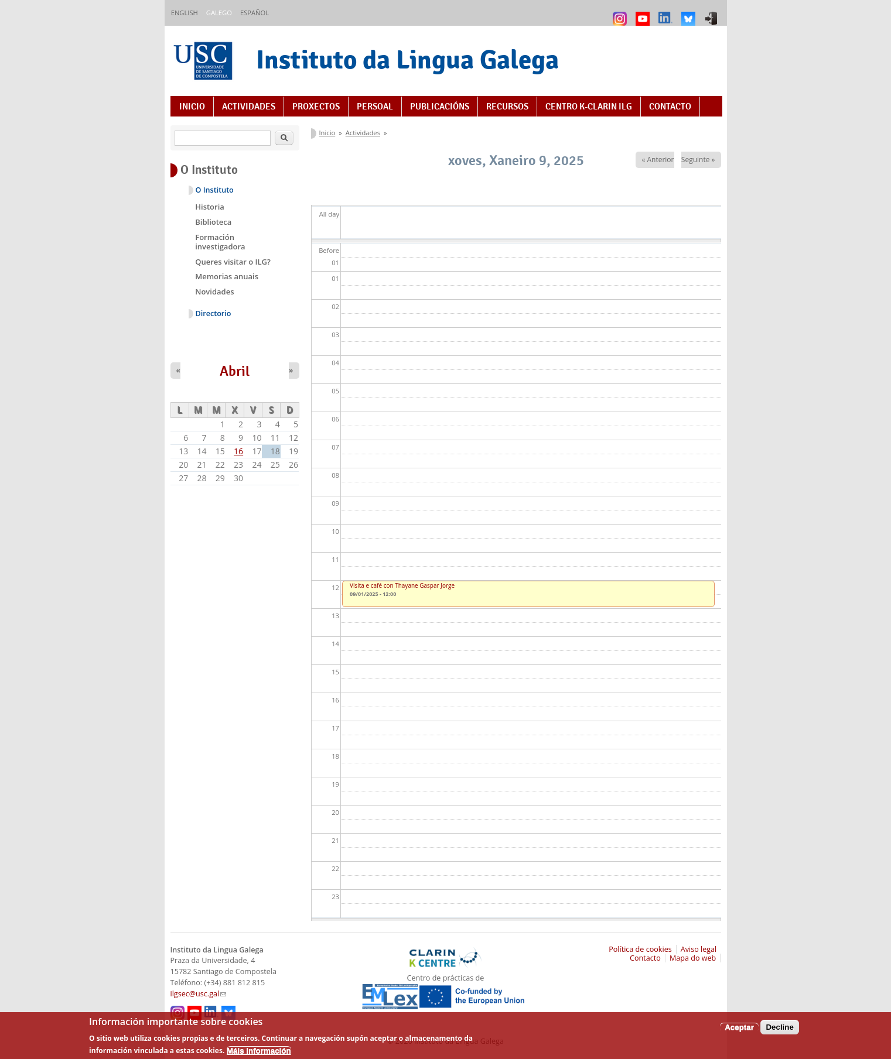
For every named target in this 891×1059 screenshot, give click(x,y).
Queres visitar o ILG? (233, 261)
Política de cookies (640, 949)
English (184, 12)
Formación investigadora (220, 242)
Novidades (214, 291)
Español (254, 12)
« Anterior (657, 159)
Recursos (507, 106)
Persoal (375, 106)
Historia (209, 206)
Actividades (248, 106)
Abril (235, 371)
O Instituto (215, 190)
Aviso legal (699, 949)
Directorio (213, 313)
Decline (779, 1031)
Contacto (670, 106)
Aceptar (739, 1031)
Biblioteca (213, 222)
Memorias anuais (226, 276)
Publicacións (439, 106)
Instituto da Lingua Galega (407, 59)
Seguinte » (698, 159)
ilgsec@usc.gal (198, 994)
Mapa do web (693, 958)
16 (238, 451)
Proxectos (316, 106)
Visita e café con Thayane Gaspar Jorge (402, 585)
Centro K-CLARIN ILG (588, 106)
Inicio (192, 106)
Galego (219, 12)
